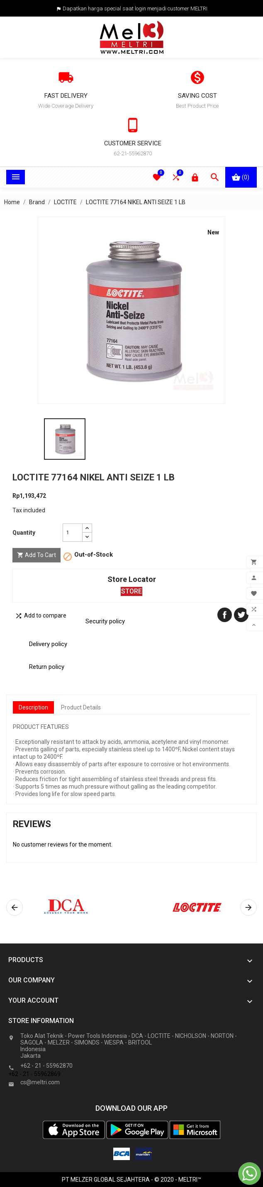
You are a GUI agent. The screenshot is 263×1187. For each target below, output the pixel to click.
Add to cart (36, 555)
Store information (41, 1021)
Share (224, 615)
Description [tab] (33, 707)
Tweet (241, 615)
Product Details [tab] (81, 707)
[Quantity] (73, 533)
